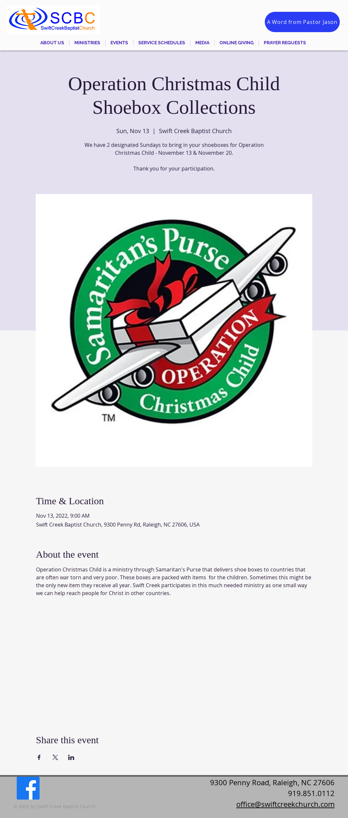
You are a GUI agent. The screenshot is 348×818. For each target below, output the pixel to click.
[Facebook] (28, 788)
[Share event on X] (55, 757)
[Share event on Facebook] (39, 757)
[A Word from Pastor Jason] (302, 22)
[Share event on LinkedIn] (71, 757)
